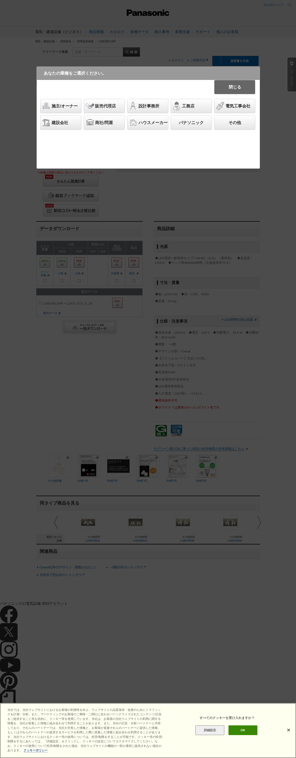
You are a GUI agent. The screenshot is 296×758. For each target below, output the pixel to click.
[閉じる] (289, 730)
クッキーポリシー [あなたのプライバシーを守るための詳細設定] (36, 750)
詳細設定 (210, 730)
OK (242, 730)
